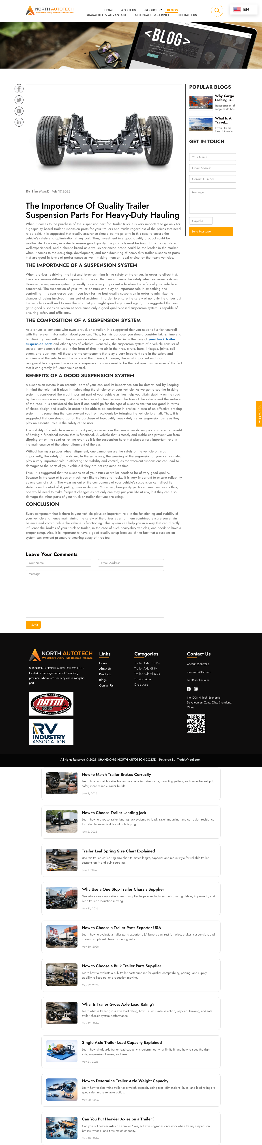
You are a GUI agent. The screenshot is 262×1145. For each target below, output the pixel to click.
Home (109, 10)
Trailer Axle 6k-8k (145, 668)
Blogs (172, 10)
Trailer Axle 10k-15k (147, 663)
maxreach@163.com (199, 672)
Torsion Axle (142, 679)
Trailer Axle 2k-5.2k (147, 674)
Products (151, 10)
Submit (33, 625)
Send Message (201, 231)
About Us (128, 10)
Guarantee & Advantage (106, 15)
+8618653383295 (198, 664)
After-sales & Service (152, 15)
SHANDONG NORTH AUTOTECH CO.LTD (127, 759)
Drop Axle (141, 684)
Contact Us (187, 15)
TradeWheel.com (188, 759)
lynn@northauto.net (198, 680)
